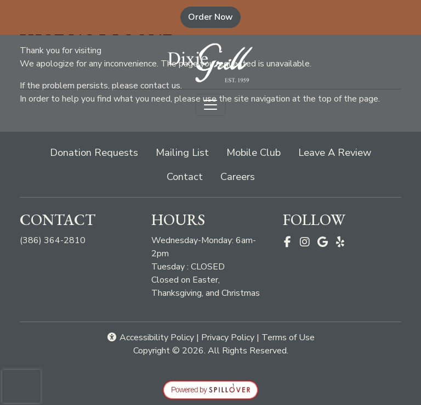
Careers (237, 176)
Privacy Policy (227, 337)
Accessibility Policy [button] (150, 337)
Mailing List (182, 152)
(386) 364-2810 (53, 240)
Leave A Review (339, 151)
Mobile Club (253, 152)
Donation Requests (94, 152)
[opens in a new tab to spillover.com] (210, 390)
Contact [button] (189, 175)
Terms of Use (288, 337)
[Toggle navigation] (210, 105)
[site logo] (210, 63)
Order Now (214, 16)
